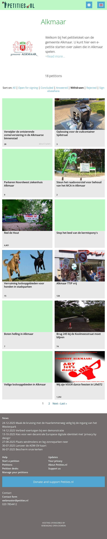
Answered (62, 87)
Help (4, 457)
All (14, 87)
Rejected (91, 87)
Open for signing (28, 87)
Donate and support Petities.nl (53, 482)
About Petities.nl (57, 464)
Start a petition (10, 460)
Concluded (47, 87)
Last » (63, 403)
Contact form (9, 496)
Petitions (7, 464)
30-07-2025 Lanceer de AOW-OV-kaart (24, 445)
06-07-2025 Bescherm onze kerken (22, 449)
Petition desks (10, 468)
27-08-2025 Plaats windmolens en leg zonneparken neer (35, 442)
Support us (54, 468)
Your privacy (55, 460)
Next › (56, 403)
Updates (53, 457)
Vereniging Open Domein (53, 525)
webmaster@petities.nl (15, 500)
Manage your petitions (15, 472)
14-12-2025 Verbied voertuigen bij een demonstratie (33, 430)
